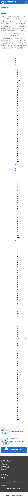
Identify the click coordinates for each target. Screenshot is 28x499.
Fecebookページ (4, 475)
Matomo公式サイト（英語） (6, 460)
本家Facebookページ (5, 466)
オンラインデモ (4, 464)
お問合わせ (3, 477)
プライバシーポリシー (5, 478)
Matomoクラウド (4, 483)
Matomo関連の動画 (5, 467)
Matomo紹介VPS (4, 485)
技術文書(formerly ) (5, 469)
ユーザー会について (5, 474)
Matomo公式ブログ (5, 461)
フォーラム (3, 463)
